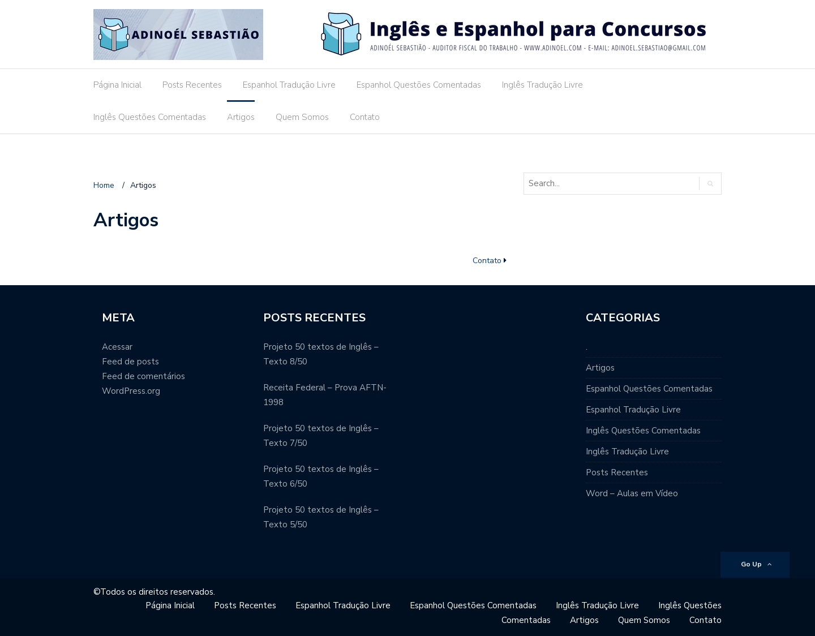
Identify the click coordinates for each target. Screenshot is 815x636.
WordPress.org (131, 391)
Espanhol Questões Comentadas (419, 85)
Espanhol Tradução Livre (289, 85)
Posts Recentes (192, 85)
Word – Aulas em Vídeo (632, 493)
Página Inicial (117, 85)
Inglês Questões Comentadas (149, 117)
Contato (365, 117)
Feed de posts (130, 361)
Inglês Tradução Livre (542, 85)
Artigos (241, 117)
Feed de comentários (143, 376)
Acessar (117, 347)
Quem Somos (302, 117)
